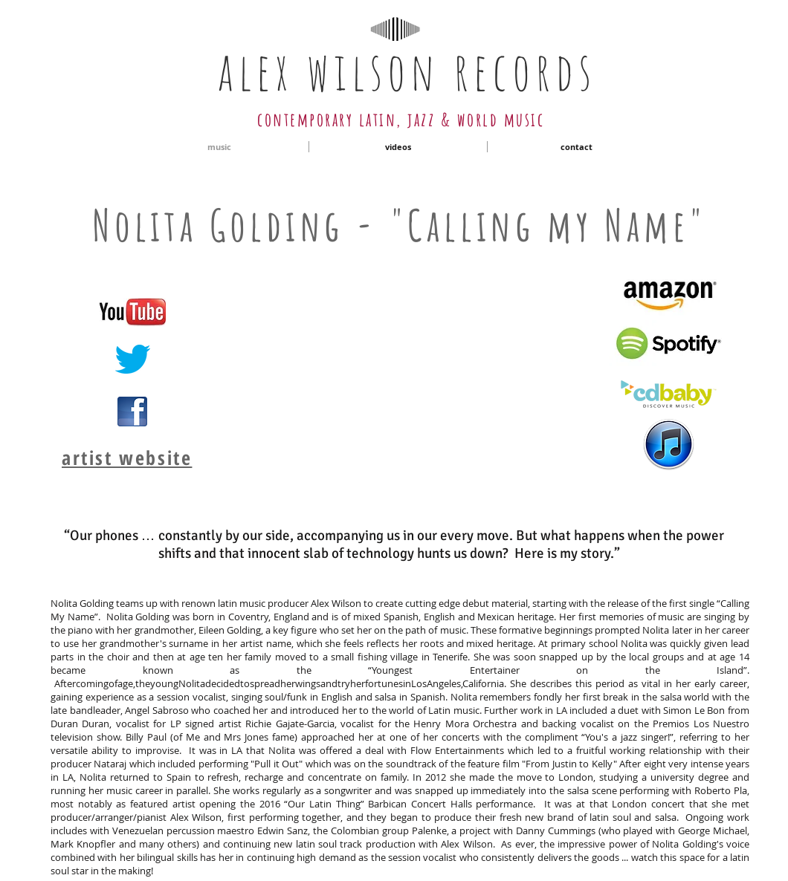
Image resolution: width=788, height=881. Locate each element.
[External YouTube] (395, 368)
